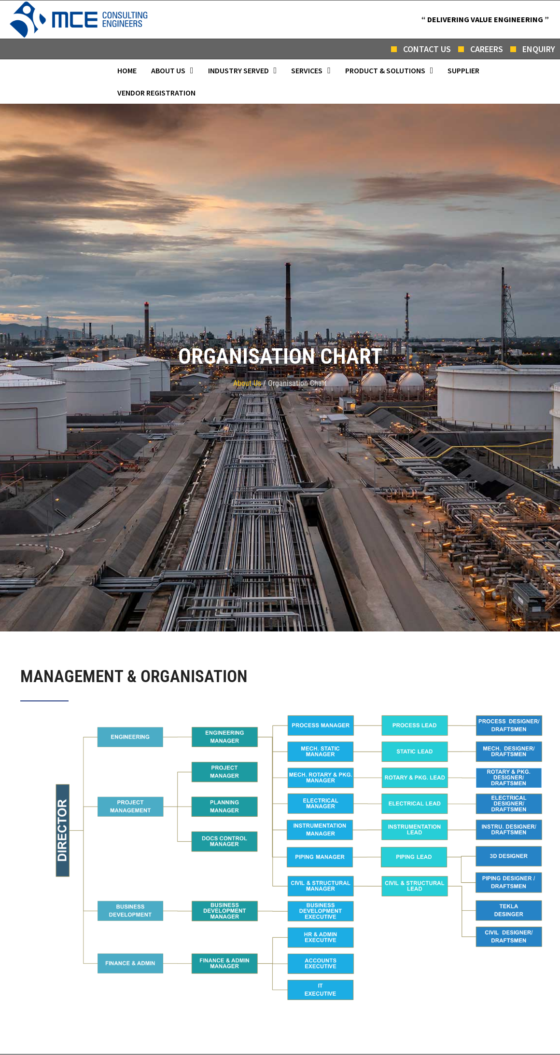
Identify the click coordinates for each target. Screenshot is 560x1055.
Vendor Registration (156, 92)
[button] (172, 70)
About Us (172, 70)
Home (127, 70)
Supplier (463, 70)
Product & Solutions (389, 70)
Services (311, 70)
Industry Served (242, 70)
